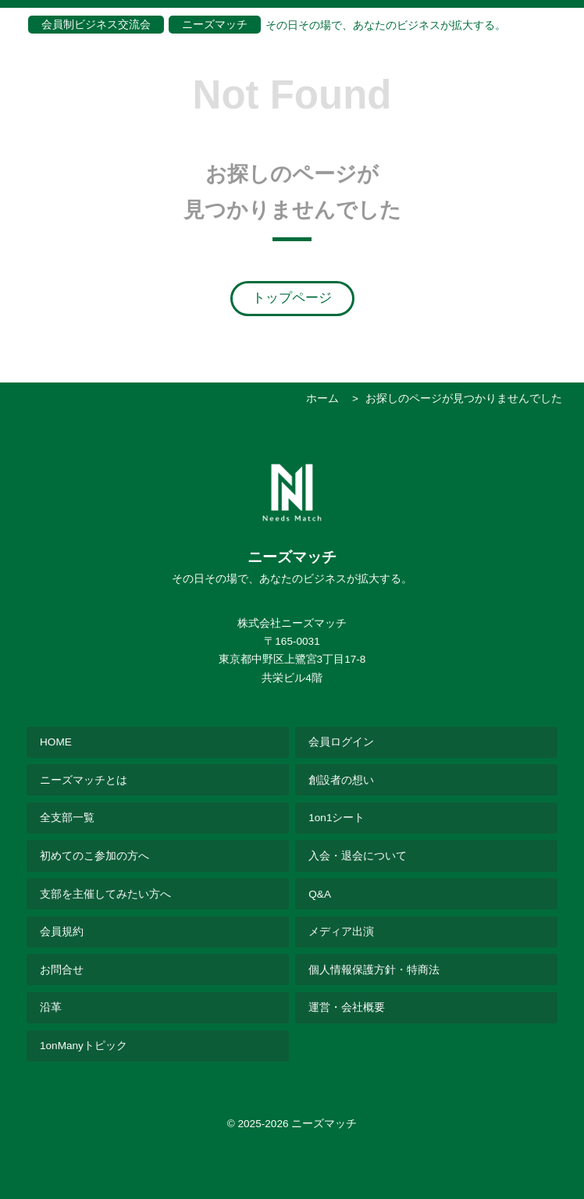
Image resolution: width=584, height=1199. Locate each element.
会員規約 (62, 931)
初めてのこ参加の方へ (94, 856)
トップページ (292, 297)
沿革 (51, 1007)
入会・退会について (357, 856)
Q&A (319, 894)
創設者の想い (341, 780)
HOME (56, 742)
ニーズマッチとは (83, 780)
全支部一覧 (67, 818)
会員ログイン (341, 742)
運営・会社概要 (346, 1007)
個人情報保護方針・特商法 (374, 970)
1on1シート (336, 818)
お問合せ (62, 970)
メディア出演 (341, 931)
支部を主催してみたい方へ (105, 894)
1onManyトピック (83, 1045)
